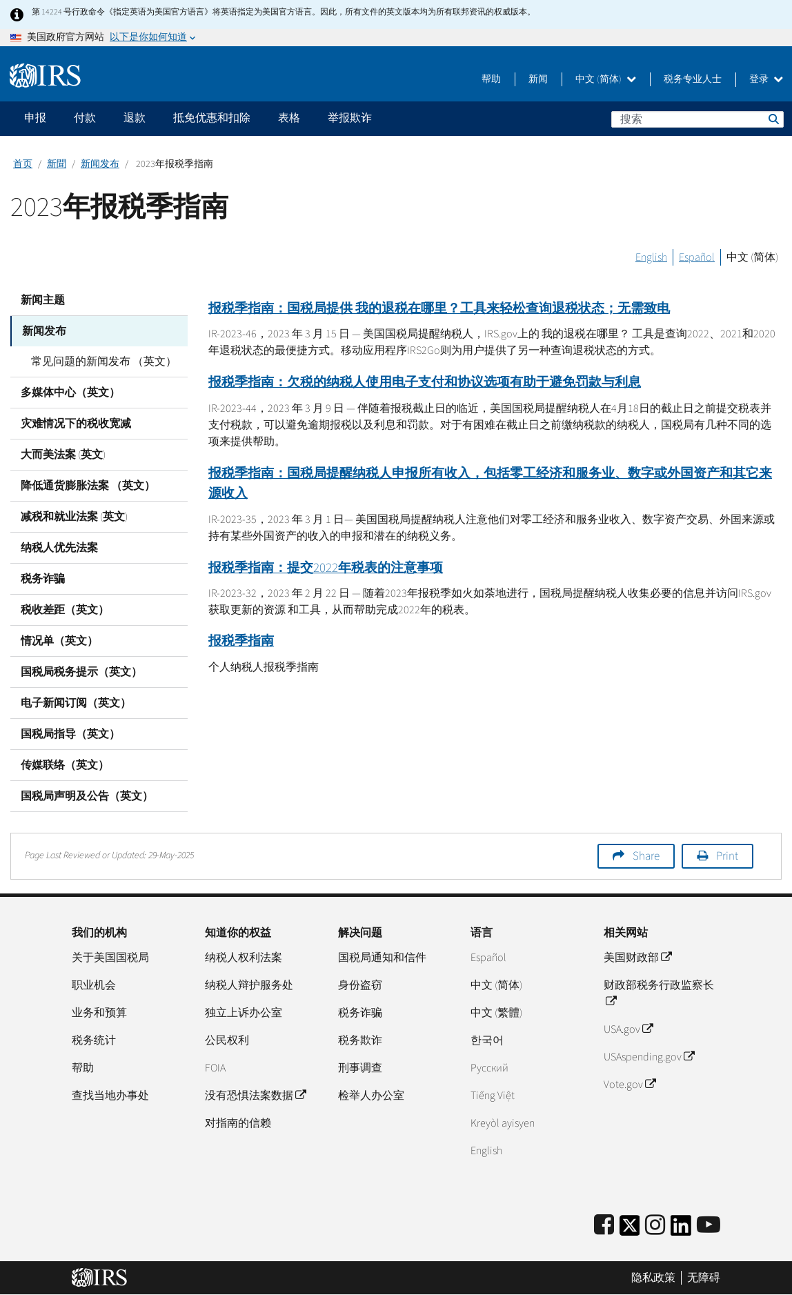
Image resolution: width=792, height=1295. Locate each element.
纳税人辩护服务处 (249, 985)
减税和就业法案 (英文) (74, 516)
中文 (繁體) (496, 1012)
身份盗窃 (360, 985)
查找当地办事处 (110, 1095)
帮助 (491, 79)
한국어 (487, 1040)
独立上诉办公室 (243, 1012)
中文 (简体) (605, 79)
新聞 (56, 164)
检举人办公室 (371, 1095)
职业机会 (94, 985)
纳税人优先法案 (59, 547)
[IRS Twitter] (630, 1230)
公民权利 (227, 1040)
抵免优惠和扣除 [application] (211, 118)
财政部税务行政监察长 (659, 993)
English (651, 257)
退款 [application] (134, 118)
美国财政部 (637, 957)
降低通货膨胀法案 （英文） (88, 485)
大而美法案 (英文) (63, 454)
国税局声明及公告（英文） (87, 796)
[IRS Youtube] (708, 1226)
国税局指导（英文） (70, 734)
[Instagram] (655, 1226)
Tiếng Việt (493, 1095)
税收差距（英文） (65, 609)
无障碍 (703, 1278)
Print (727, 856)
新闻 (538, 79)
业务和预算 (99, 1012)
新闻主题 (43, 300)
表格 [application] (289, 118)
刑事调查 (360, 1068)
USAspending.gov (649, 1057)
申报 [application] (35, 118)
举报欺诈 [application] (350, 118)
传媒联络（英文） (65, 765)
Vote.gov (629, 1084)
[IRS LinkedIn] (681, 1230)
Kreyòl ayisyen (503, 1123)
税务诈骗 (43, 578)
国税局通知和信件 (382, 957)
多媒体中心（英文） (70, 392)
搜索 (772, 119)
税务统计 (94, 1040)
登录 (766, 79)
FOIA (215, 1068)
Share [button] (646, 856)
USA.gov (628, 1029)
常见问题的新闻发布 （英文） (104, 361)
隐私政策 (653, 1278)
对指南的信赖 (238, 1123)
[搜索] (697, 119)
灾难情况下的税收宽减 (76, 423)
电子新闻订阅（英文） (76, 703)
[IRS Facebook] (604, 1226)
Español (697, 257)
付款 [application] (85, 118)
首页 (22, 164)
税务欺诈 (360, 1040)
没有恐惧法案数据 (255, 1095)
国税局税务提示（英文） (81, 672)
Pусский (489, 1068)
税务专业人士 (693, 79)
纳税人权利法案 (243, 957)
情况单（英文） (59, 641)
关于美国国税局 (110, 957)
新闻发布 (100, 164)
